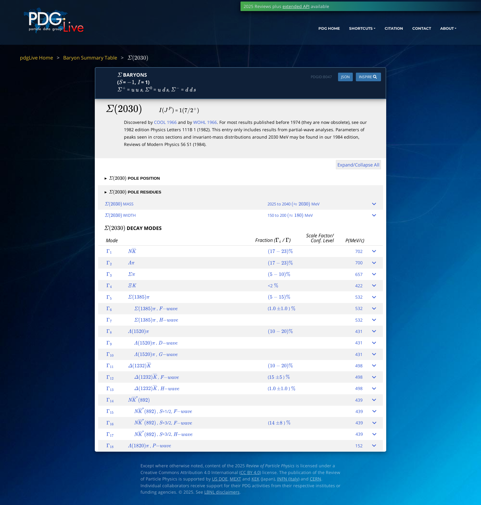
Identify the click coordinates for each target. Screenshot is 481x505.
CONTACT (404, 33)
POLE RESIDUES (133, 192)
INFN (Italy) (288, 479)
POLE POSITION (132, 178)
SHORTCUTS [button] (333, 33)
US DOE (220, 479)
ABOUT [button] (433, 33)
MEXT (235, 479)
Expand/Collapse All (358, 165)
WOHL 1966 (205, 122)
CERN (315, 479)
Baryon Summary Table (90, 57)
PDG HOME (295, 33)
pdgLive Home (36, 57)
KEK (256, 479)
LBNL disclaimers (222, 492)
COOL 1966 (165, 122)
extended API (296, 6)
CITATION (372, 33)
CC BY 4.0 (250, 472)
